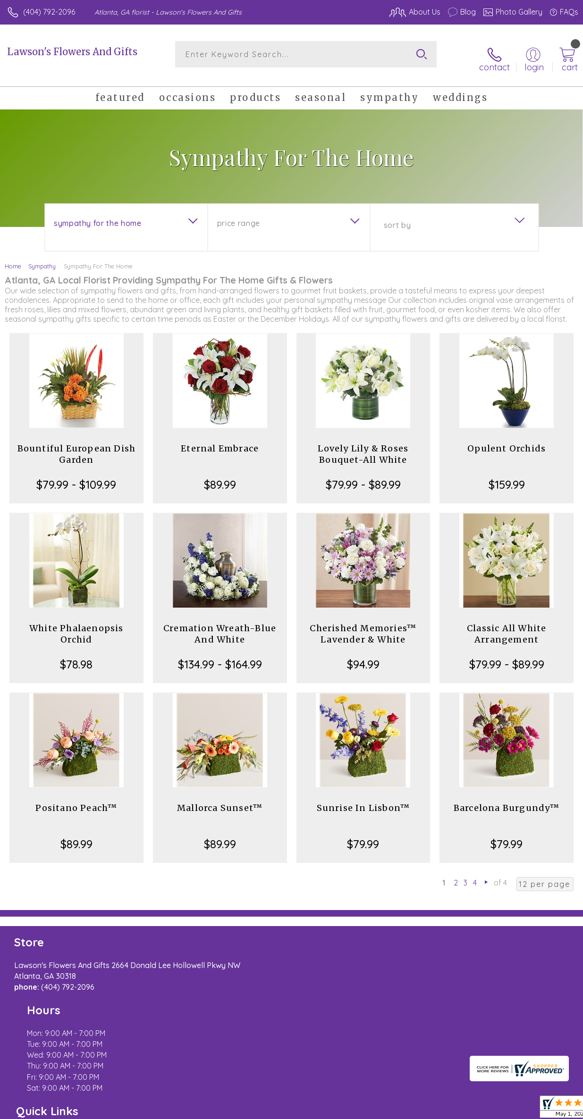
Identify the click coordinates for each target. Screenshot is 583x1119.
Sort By (397, 217)
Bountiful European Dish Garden (76, 446)
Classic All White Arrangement (506, 626)
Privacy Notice (417, 1099)
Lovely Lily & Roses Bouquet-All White (363, 446)
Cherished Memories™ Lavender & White (363, 626)
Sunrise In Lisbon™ (363, 800)
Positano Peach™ (76, 800)
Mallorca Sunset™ (219, 800)
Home (13, 258)
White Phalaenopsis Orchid (76, 626)
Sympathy (42, 258)
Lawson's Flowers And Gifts (72, 52)
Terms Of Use (362, 1099)
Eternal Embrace (220, 440)
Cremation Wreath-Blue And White (219, 626)
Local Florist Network (485, 1099)
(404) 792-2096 (49, 12)
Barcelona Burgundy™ (507, 800)
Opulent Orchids (506, 440)
